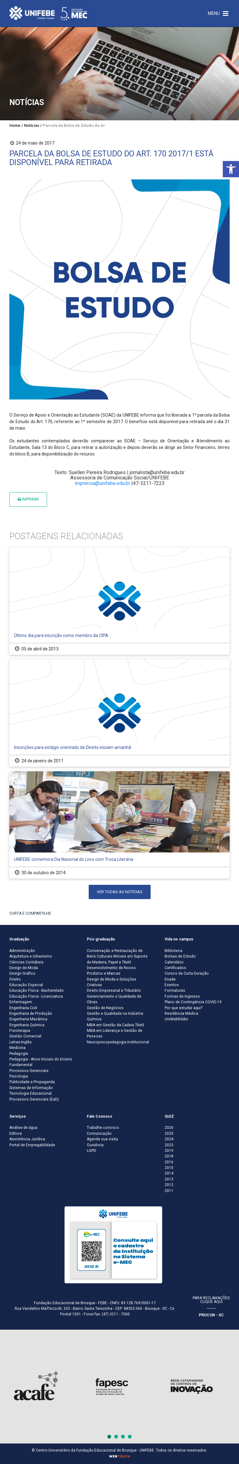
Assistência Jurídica (27, 1139)
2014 (169, 1173)
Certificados (175, 968)
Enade (170, 979)
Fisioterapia (19, 1030)
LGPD (91, 1150)
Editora (15, 1133)
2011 (169, 1191)
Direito (15, 979)
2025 (169, 1133)
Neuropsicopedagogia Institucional (118, 1042)
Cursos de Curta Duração (187, 973)
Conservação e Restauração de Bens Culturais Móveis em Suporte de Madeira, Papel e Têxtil (117, 956)
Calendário (174, 962)
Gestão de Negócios (105, 1008)
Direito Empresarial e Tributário (114, 990)
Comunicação (99, 1133)
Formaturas (175, 990)
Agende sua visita (102, 1139)
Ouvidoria (95, 1145)
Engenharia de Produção (30, 1013)
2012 (169, 1185)
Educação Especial (26, 985)
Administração (22, 951)
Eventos (172, 985)
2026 (169, 1127)
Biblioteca (173, 951)
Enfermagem (20, 1002)
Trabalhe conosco (103, 1127)
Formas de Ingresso (182, 996)
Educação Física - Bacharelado (36, 990)
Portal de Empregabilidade (32, 1145)
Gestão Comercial (25, 1036)
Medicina (17, 1048)
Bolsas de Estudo (180, 956)
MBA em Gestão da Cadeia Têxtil (115, 1025)
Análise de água (23, 1127)
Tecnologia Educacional (30, 1093)
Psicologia (18, 1076)
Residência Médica (181, 1013)
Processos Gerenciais (29, 1071)
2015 (169, 1168)
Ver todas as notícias (120, 891)
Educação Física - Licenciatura (36, 996)
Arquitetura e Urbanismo (30, 956)
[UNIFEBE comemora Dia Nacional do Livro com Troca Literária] (119, 825)
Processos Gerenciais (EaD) (34, 1099)
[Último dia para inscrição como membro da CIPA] (119, 601)
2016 (169, 1162)
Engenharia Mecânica (28, 1019)
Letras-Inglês (20, 1042)
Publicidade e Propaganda (32, 1082)
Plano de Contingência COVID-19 (193, 1002)
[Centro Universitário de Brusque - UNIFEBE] (48, 13)
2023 (169, 1145)
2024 (169, 1139)
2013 (169, 1179)
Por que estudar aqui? (183, 1008)
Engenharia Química (27, 1025)
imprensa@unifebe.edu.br (102, 483)
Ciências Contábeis (26, 962)
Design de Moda (23, 968)
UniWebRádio (176, 1019)
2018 (169, 1156)
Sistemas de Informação (31, 1088)
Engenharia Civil (23, 1008)
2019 (169, 1150)
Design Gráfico (22, 973)
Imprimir (28, 499)
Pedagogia (18, 1053)
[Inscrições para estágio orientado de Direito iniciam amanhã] (119, 713)
